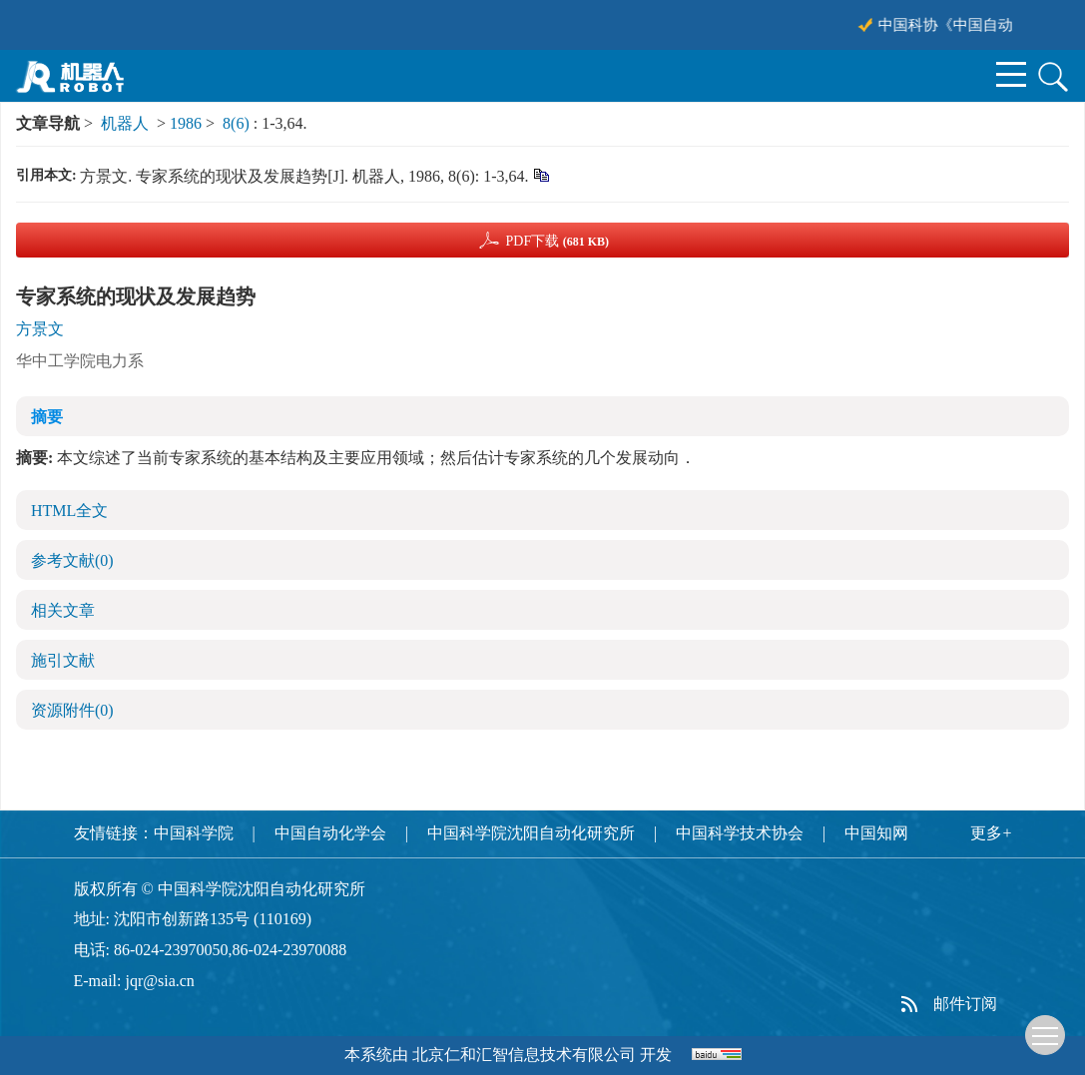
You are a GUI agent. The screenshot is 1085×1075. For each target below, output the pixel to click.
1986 (186, 123)
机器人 (125, 123)
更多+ (990, 832)
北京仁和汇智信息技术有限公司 (524, 1054)
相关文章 (63, 610)
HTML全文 (69, 510)
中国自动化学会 (330, 832)
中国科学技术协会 (740, 832)
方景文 (40, 328)
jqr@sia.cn (159, 980)
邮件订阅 (965, 1003)
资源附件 (72, 710)
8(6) (238, 123)
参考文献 (72, 560)
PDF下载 (557, 241)
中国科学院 (194, 832)
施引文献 (63, 660)
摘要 (47, 416)
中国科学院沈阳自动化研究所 (531, 832)
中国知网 (876, 832)
